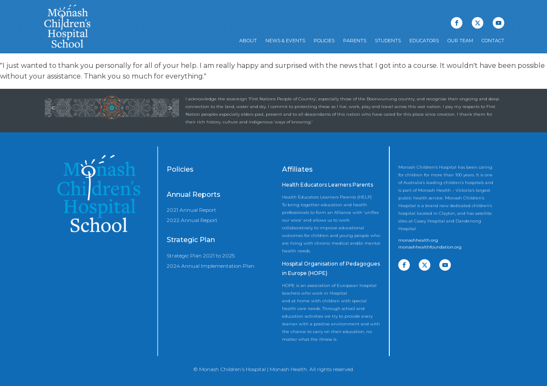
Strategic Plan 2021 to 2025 (201, 255)
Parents (354, 41)
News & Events (285, 41)
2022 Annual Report (192, 220)
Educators (424, 41)
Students (388, 41)
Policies (324, 41)
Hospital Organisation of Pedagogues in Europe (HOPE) (331, 268)
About (248, 41)
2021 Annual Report (191, 210)
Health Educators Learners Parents (327, 184)
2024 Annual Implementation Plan (210, 266)
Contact (493, 41)
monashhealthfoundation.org (430, 247)
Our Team (460, 41)
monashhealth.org (418, 240)
